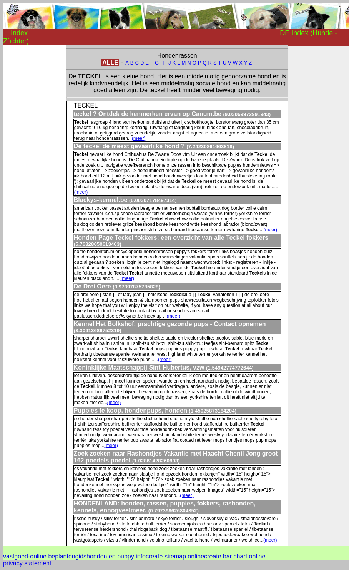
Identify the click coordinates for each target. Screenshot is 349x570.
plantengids (70, 556)
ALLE (110, 62)
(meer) (138, 138)
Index (19, 33)
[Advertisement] (34, 160)
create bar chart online (234, 556)
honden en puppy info (116, 556)
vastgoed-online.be (29, 556)
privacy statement (27, 563)
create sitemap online (175, 556)
